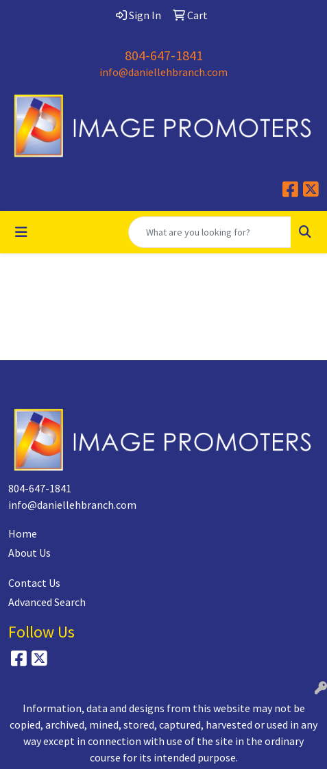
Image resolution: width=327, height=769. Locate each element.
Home (22, 533)
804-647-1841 (164, 55)
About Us (29, 552)
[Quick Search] (209, 232)
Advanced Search (47, 602)
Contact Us (34, 583)
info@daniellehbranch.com (163, 72)
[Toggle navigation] (21, 232)
